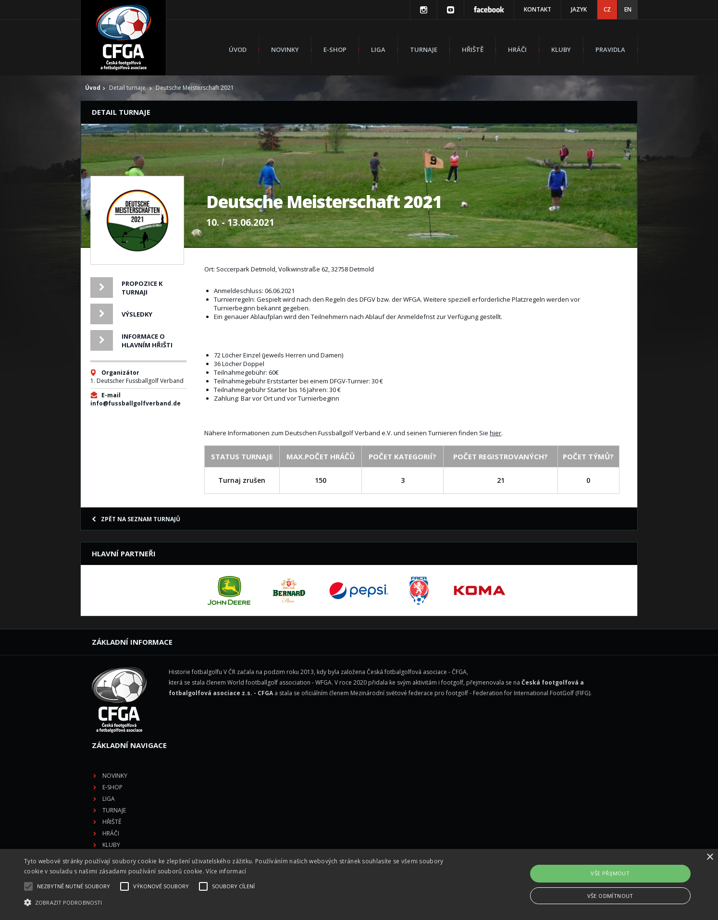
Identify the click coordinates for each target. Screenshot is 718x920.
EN (627, 9)
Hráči (517, 49)
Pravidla (610, 49)
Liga (378, 49)
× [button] (709, 857)
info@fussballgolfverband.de (135, 403)
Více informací (226, 871)
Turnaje (423, 49)
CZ (607, 9)
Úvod (238, 49)
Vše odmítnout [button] (610, 895)
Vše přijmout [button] (610, 873)
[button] (241, 902)
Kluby (561, 49)
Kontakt (537, 9)
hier (495, 433)
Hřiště (472, 49)
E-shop (335, 49)
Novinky (285, 49)
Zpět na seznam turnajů (136, 519)
